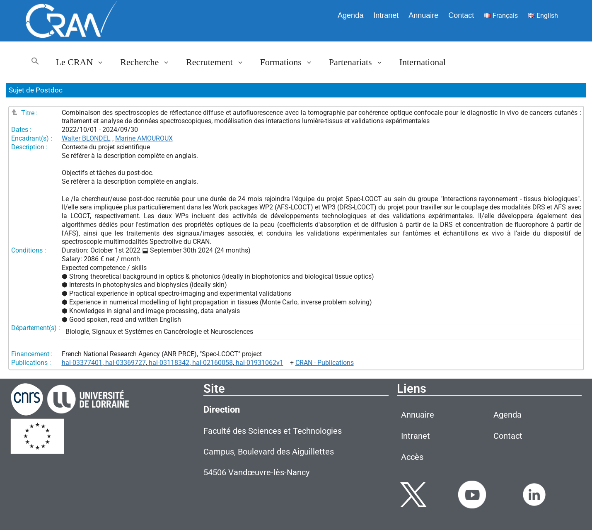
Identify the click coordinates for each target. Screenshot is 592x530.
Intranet (386, 15)
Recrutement (218, 62)
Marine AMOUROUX (144, 138)
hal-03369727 (125, 363)
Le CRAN (84, 62)
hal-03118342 (168, 363)
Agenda (350, 15)
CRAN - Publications (324, 363)
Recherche (149, 62)
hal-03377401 (82, 363)
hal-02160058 (212, 363)
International (422, 62)
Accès (412, 457)
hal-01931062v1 (258, 363)
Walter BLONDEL (86, 138)
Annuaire (423, 15)
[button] (35, 62)
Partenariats (360, 62)
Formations (290, 62)
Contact (461, 15)
